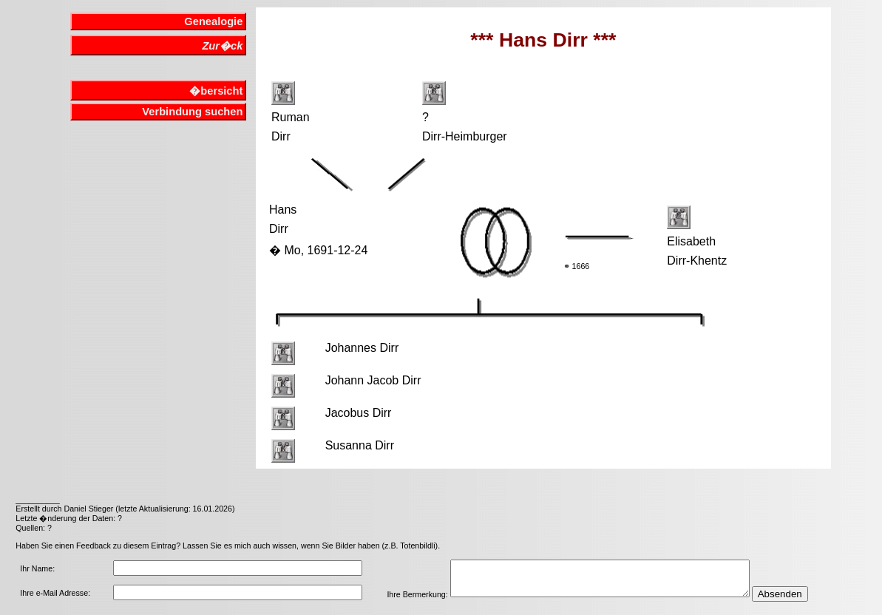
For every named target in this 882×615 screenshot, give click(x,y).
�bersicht (215, 91)
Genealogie (213, 21)
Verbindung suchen (192, 112)
